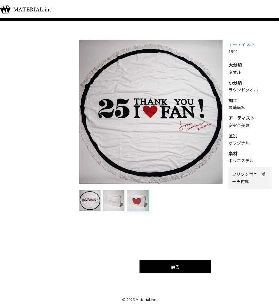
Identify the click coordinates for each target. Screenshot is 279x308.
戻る (175, 266)
